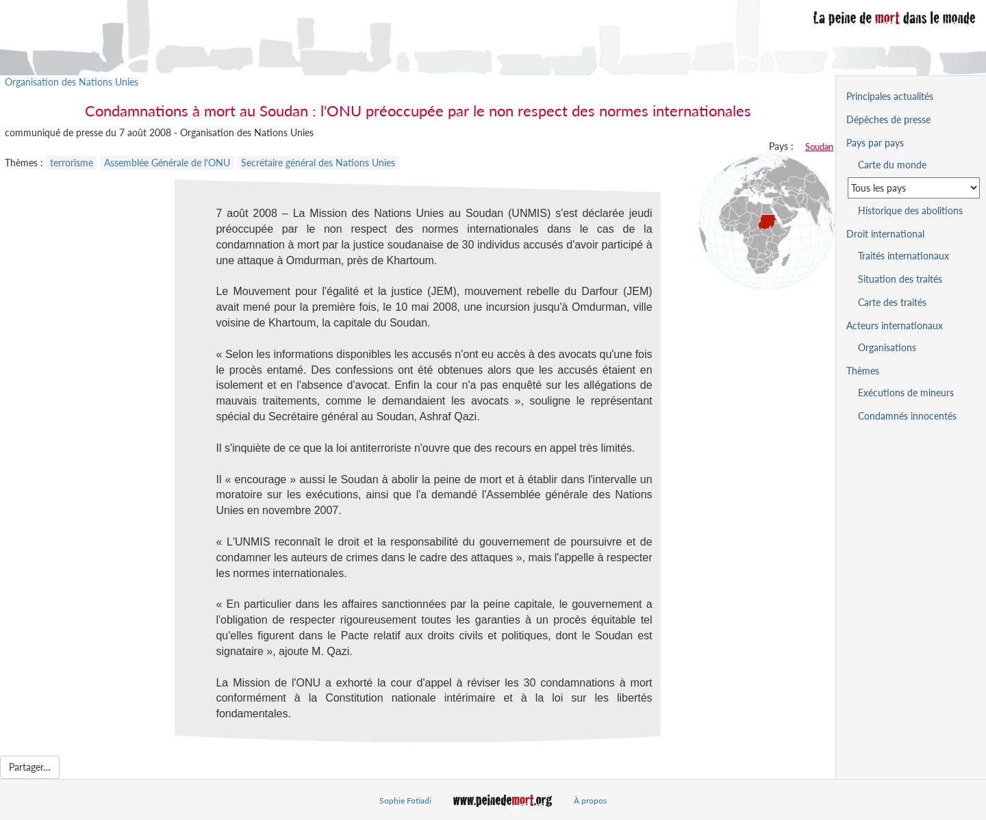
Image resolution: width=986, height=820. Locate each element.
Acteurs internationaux (894, 325)
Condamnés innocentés (907, 416)
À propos (590, 800)
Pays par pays (875, 143)
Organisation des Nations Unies (71, 82)
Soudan (819, 146)
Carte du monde (892, 164)
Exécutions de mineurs (906, 392)
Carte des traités (892, 302)
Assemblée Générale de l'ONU (167, 162)
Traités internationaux (903, 255)
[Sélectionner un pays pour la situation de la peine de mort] (914, 187)
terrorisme (71, 162)
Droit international (885, 234)
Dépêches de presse (888, 119)
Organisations (887, 347)
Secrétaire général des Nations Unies (318, 162)
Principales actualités (889, 96)
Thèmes (862, 370)
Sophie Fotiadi (405, 800)
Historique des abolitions (910, 210)
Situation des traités (900, 279)
